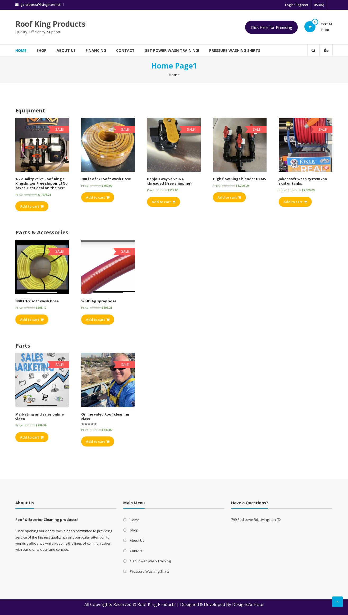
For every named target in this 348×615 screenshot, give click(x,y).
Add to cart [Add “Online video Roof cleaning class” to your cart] (97, 441)
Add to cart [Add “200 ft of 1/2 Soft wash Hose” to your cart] (97, 197)
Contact (125, 50)
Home (20, 50)
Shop (41, 50)
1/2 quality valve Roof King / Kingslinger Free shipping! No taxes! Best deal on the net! (41, 183)
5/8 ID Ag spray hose (98, 301)
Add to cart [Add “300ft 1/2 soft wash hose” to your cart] (32, 319)
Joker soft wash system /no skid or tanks (303, 181)
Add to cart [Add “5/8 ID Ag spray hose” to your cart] (97, 319)
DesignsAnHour (248, 604)
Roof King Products (50, 24)
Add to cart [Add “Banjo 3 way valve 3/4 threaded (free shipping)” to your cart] (163, 201)
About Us (66, 50)
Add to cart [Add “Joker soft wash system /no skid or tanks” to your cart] (295, 201)
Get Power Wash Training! (172, 50)
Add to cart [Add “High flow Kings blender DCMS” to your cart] (229, 197)
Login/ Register (296, 5)
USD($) (319, 5)
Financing (96, 50)
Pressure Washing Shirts (234, 50)
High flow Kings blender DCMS (239, 178)
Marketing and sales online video (39, 416)
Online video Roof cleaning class (105, 416)
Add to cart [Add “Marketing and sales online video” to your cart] (32, 437)
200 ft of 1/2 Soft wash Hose (106, 178)
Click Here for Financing (271, 27)
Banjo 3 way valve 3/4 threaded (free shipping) (169, 181)
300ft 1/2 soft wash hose (37, 301)
